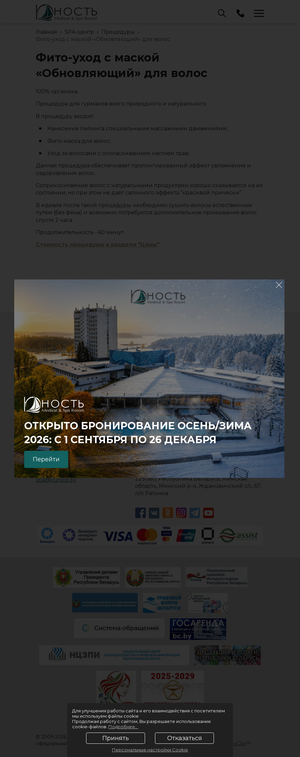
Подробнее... (123, 726)
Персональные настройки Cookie (150, 749)
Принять (115, 738)
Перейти (46, 459)
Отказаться (184, 738)
